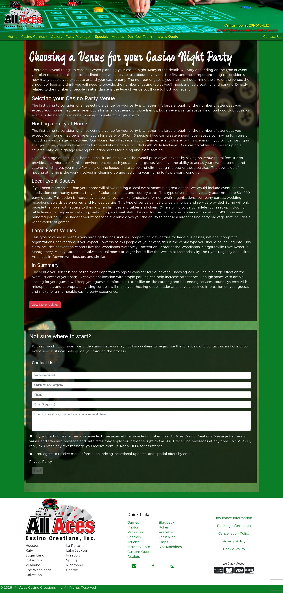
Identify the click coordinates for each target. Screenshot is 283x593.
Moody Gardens (67, 252)
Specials (101, 37)
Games (133, 523)
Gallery (56, 37)
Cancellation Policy (234, 534)
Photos (133, 527)
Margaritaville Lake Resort (223, 247)
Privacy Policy (40, 462)
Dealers (133, 557)
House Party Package (114, 140)
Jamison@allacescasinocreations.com (246, 30)
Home (13, 37)
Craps (163, 542)
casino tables (152, 85)
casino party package (207, 217)
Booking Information (234, 526)
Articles (118, 37)
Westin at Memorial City (180, 252)
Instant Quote (167, 37)
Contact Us (272, 37)
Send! (37, 470)
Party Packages (78, 37)
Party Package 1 (166, 145)
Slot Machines (170, 547)
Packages (135, 532)
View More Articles (44, 304)
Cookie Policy (234, 549)
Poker (163, 527)
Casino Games (34, 37)
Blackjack (167, 523)
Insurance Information (234, 518)
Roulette (166, 532)
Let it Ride (167, 537)
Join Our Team (140, 37)
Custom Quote (139, 552)
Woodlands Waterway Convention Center (135, 247)
